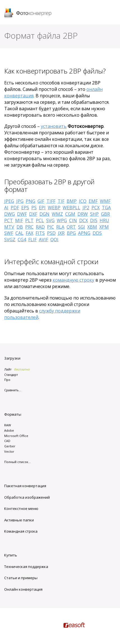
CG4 (22, 239)
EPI (42, 207)
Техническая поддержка (26, 566)
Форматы (12, 414)
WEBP (54, 207)
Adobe (9, 430)
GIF (40, 201)
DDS (97, 233)
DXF (33, 214)
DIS (93, 220)
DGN (44, 214)
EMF (93, 201)
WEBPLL (71, 207)
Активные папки (19, 520)
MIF (19, 220)
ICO (82, 201)
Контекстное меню (21, 508)
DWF (22, 214)
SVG (50, 220)
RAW (7, 425)
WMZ (57, 214)
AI (6, 207)
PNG (30, 201)
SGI (81, 227)
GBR (105, 214)
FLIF (32, 239)
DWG (9, 214)
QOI (54, 239)
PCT (8, 220)
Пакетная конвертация (25, 485)
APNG (84, 233)
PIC (50, 227)
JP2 (86, 207)
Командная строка (20, 531)
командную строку (73, 280)
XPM (104, 227)
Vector (9, 451)
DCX (83, 220)
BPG (71, 233)
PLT (29, 220)
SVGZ (9, 239)
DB (20, 227)
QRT (71, 227)
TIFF (50, 201)
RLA (60, 227)
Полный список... (17, 462)
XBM (92, 227)
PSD (51, 233)
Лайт (7, 369)
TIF (61, 201)
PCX (95, 207)
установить (54, 126)
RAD (40, 227)
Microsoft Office (16, 436)
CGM (70, 214)
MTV (9, 227)
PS (34, 207)
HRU (104, 220)
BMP (72, 201)
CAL (19, 233)
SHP (94, 214)
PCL (40, 220)
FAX (29, 233)
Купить (10, 555)
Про (7, 380)
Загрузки (12, 358)
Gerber (9, 446)
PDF (15, 207)
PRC (29, 227)
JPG (19, 201)
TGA (106, 207)
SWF (8, 233)
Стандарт (11, 374)
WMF (105, 201)
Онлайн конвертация (23, 589)
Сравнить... (12, 390)
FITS (40, 233)
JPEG (9, 201)
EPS (25, 207)
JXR (61, 233)
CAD (7, 441)
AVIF (43, 239)
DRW (82, 214)
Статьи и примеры (20, 577)
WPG (62, 220)
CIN (73, 220)
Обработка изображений (27, 497)
